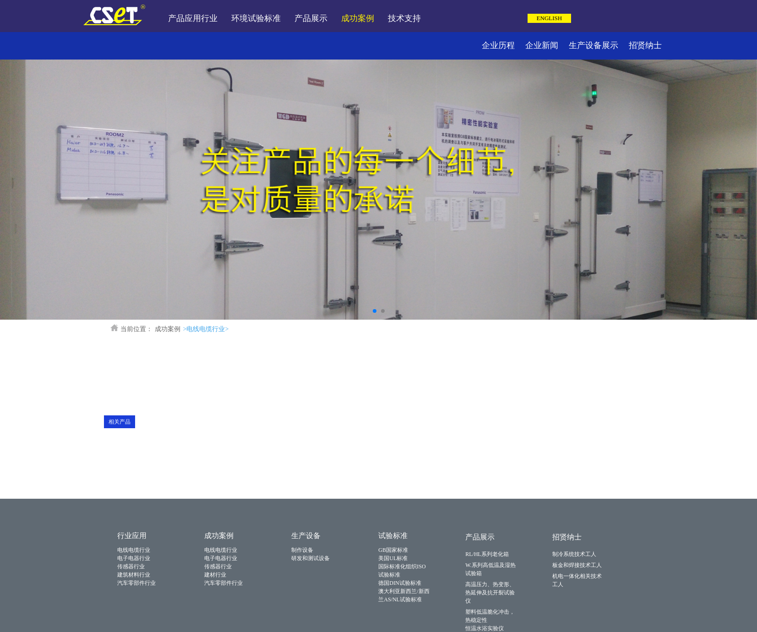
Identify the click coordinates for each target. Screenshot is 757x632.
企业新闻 (541, 45)
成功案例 (357, 18)
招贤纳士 (645, 45)
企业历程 (498, 45)
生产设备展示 (593, 45)
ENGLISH (549, 18)
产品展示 (310, 18)
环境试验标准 (256, 18)
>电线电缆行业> (206, 329)
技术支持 (404, 18)
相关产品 (120, 422)
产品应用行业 (193, 18)
